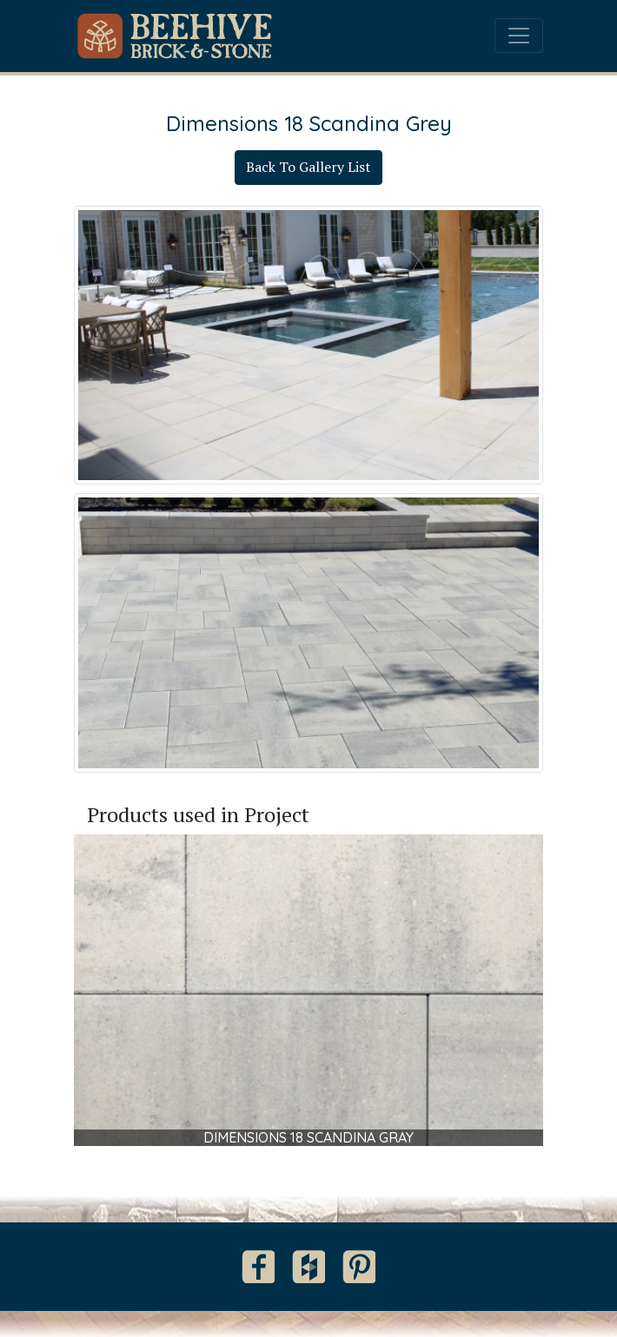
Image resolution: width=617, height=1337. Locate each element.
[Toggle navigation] (518, 35)
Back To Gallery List (308, 166)
